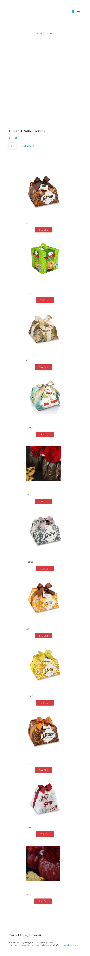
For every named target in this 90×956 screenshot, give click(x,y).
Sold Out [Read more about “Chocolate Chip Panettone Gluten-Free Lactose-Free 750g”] (45, 300)
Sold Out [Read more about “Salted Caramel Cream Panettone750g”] (43, 635)
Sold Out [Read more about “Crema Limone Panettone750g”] (45, 702)
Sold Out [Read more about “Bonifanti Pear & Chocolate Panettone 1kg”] (45, 434)
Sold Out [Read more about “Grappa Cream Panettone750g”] (45, 568)
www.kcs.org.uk (70, 945)
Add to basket (29, 146)
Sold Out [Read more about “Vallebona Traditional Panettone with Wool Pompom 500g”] (43, 901)
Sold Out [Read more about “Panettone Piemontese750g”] (43, 367)
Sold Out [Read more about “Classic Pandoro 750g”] (45, 834)
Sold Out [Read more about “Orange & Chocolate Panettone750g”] (43, 770)
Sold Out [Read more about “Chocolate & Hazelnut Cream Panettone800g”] (43, 229)
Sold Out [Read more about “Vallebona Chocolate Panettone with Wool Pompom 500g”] (43, 501)
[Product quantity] (12, 146)
